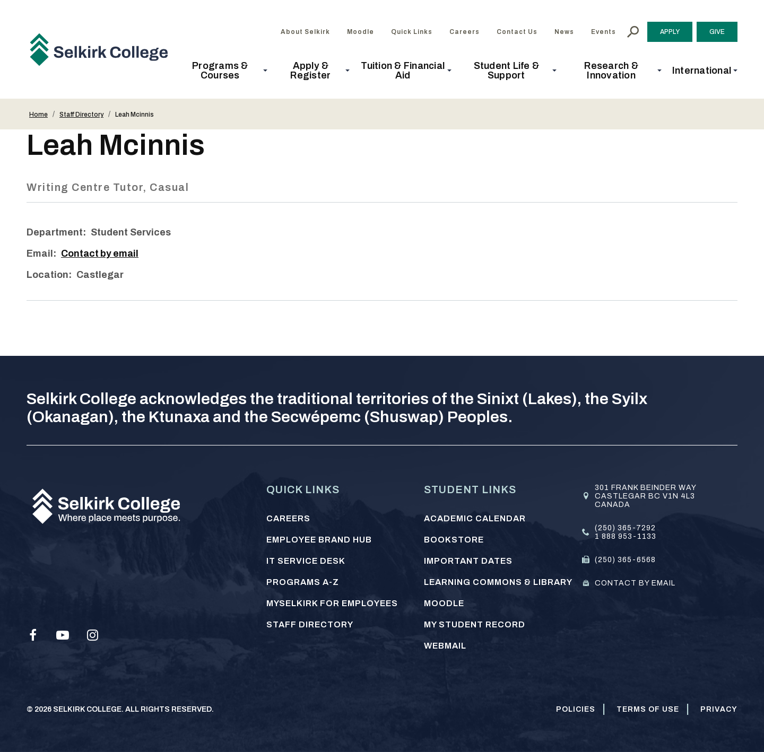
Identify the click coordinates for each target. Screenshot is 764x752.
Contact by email (101, 253)
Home (38, 114)
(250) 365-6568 (625, 560)
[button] (223, 70)
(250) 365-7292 (625, 528)
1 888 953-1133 (625, 536)
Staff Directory (81, 114)
